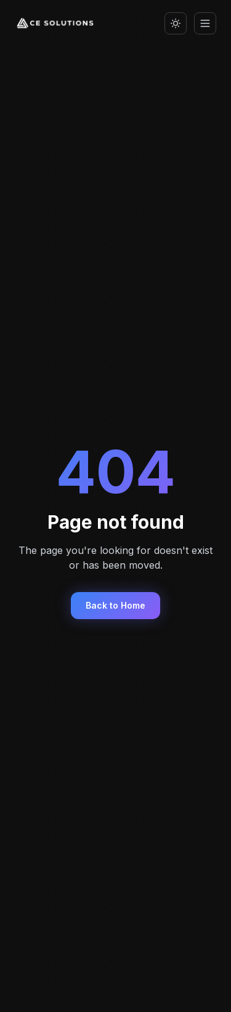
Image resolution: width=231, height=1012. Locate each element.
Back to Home (115, 605)
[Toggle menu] (205, 23)
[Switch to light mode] (175, 23)
